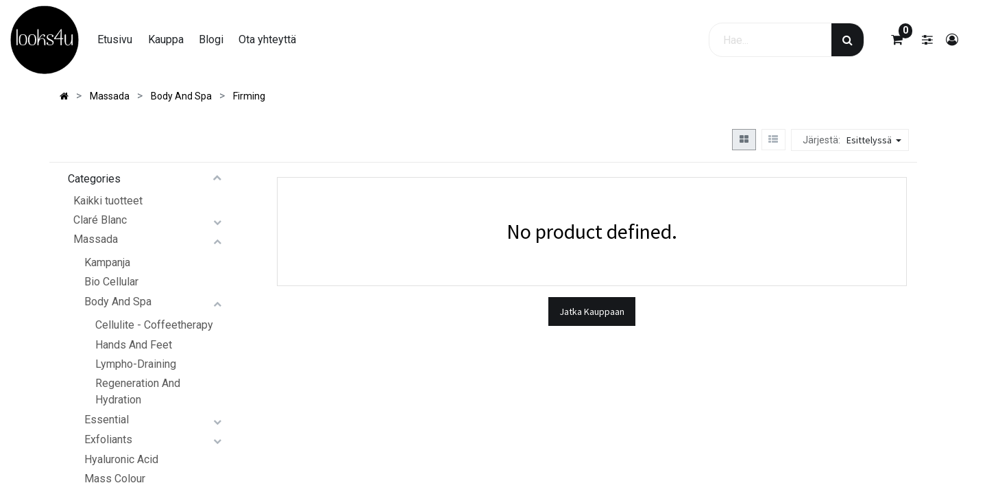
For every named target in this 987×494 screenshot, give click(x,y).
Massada (95, 239)
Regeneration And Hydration (137, 391)
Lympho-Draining (135, 363)
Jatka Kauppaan (591, 311)
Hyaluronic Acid (121, 459)
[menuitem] (115, 40)
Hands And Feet (133, 344)
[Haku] (847, 39)
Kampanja (107, 262)
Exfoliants (108, 439)
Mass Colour (114, 478)
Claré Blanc (100, 219)
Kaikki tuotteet (108, 200)
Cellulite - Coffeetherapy (154, 324)
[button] (875, 140)
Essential (106, 419)
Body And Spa (117, 301)
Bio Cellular (111, 281)
